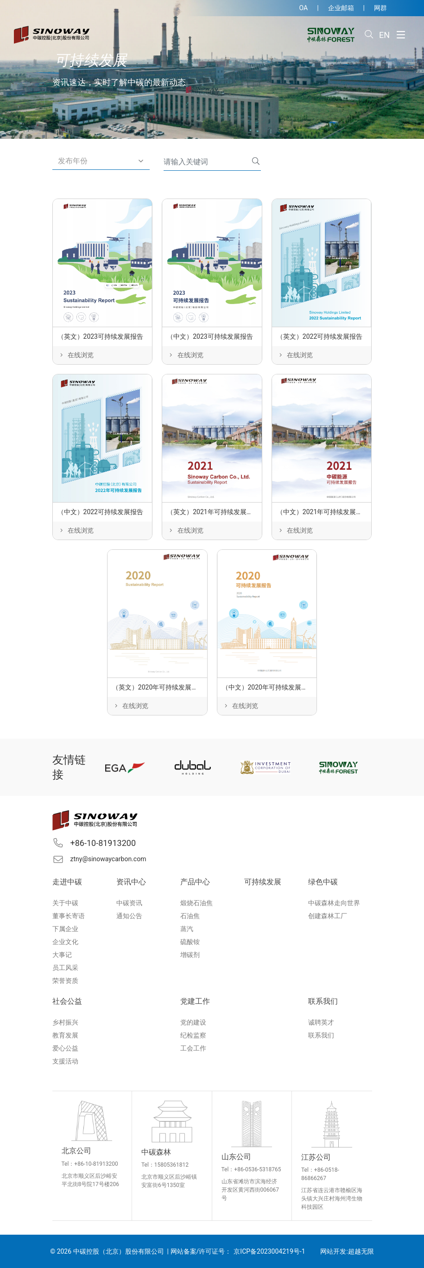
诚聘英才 (321, 1022)
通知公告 (129, 916)
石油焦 (190, 916)
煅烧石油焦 (196, 903)
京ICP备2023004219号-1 (269, 1251)
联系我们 (321, 1035)
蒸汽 (186, 928)
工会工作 (193, 1048)
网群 (380, 8)
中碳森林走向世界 (334, 903)
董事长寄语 (68, 916)
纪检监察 (193, 1035)
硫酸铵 (190, 941)
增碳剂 (190, 954)
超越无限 (361, 1251)
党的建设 (193, 1022)
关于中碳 (65, 903)
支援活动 (65, 1061)
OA (303, 8)
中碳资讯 (129, 903)
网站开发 (333, 1251)
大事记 (62, 954)
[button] (101, 161)
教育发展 (65, 1035)
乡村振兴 (65, 1022)
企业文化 (65, 941)
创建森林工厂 (327, 916)
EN (384, 35)
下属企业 (65, 928)
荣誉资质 (65, 980)
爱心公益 (65, 1048)
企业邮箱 (341, 8)
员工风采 (65, 967)
